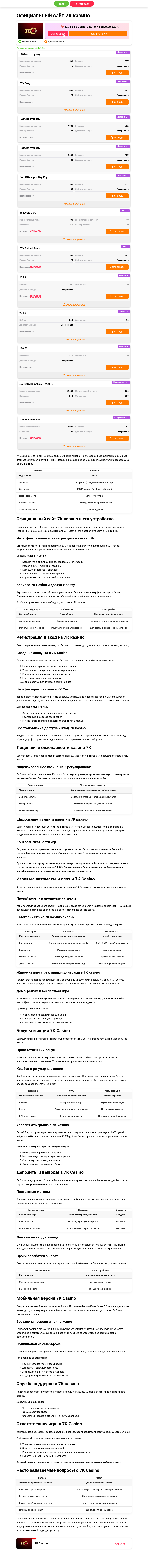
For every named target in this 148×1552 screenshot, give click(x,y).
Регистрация (82, 3)
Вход (61, 3)
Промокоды (117, 72)
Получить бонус (98, 33)
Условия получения (74, 110)
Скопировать (117, 231)
